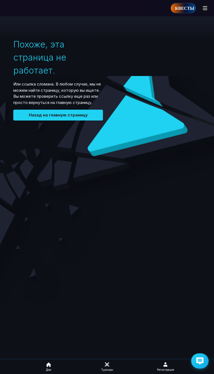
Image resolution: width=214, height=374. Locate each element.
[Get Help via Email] (200, 361)
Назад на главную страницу (58, 115)
